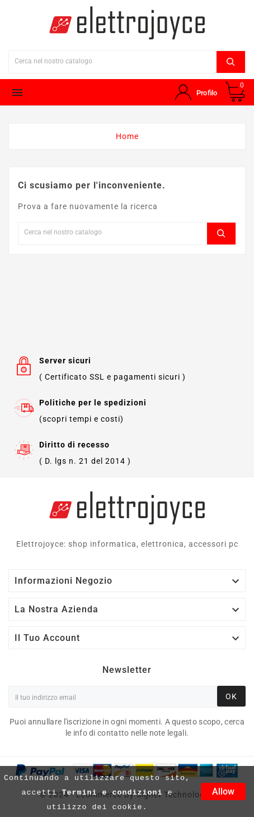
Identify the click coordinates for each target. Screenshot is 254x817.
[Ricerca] (113, 61)
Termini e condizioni (112, 792)
